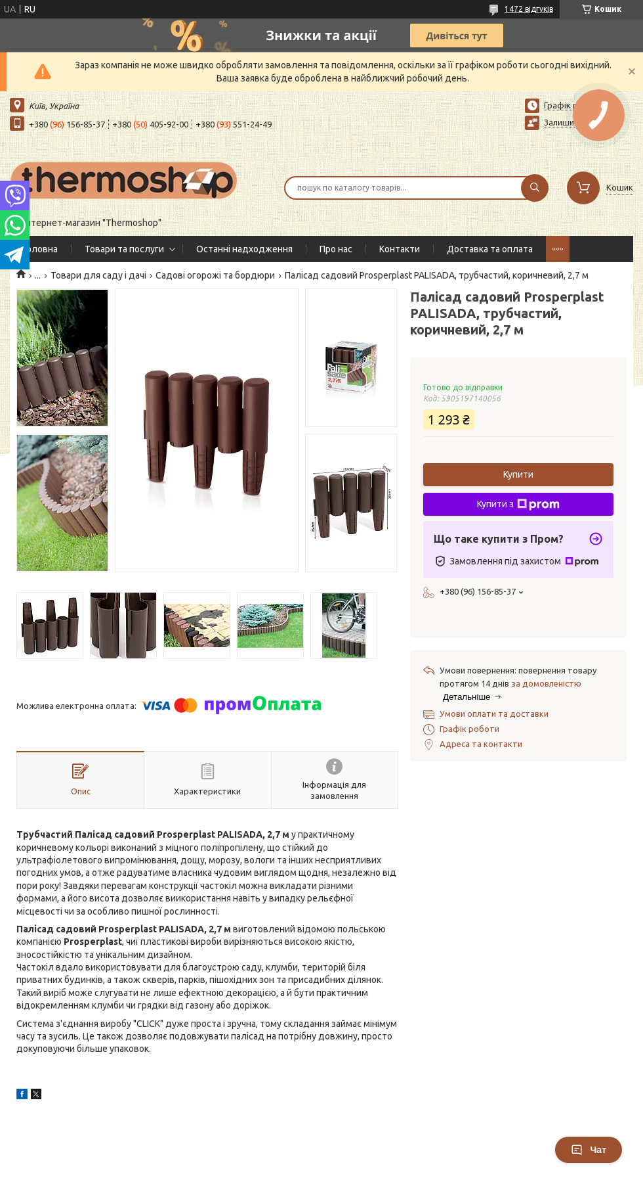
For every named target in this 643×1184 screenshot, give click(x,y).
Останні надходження (244, 249)
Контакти (399, 249)
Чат (588, 1150)
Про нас (336, 249)
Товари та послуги (124, 249)
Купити (518, 474)
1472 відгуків (529, 9)
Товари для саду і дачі (98, 275)
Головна (40, 249)
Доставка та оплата (490, 249)
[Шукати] (535, 188)
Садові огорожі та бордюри (215, 275)
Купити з (518, 505)
